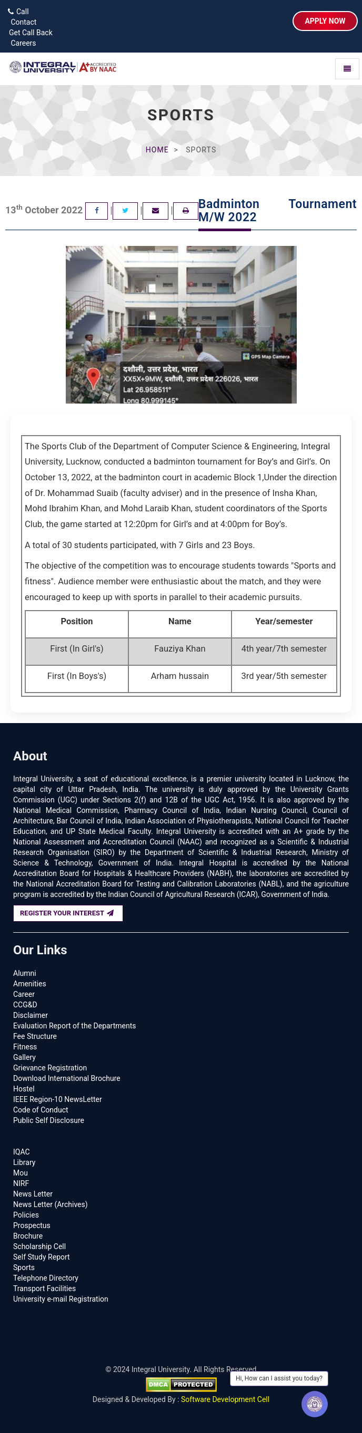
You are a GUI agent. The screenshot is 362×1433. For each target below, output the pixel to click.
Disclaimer (30, 1015)
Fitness (25, 1047)
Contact (20, 22)
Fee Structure (35, 1036)
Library (24, 1162)
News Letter (33, 1194)
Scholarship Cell (39, 1246)
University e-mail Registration (60, 1299)
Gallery (24, 1057)
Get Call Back (29, 32)
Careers (20, 43)
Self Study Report (41, 1257)
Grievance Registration (50, 1068)
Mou (20, 1173)
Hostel (24, 1089)
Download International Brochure (66, 1078)
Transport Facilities (44, 1288)
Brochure (28, 1236)
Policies (26, 1215)
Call (18, 11)
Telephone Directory (45, 1278)
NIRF (21, 1183)
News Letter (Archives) (50, 1204)
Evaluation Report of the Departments (74, 1026)
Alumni (24, 973)
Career (24, 994)
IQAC (21, 1152)
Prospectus (32, 1225)
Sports (24, 1267)
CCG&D (25, 1005)
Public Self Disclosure (48, 1120)
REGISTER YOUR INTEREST (67, 913)
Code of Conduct (40, 1110)
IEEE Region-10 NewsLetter (57, 1099)
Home (157, 150)
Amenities (29, 984)
